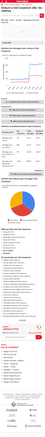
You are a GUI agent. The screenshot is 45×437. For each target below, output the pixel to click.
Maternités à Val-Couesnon (13, 300)
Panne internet (10, 354)
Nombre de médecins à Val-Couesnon (17, 276)
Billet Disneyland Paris (13, 373)
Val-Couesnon (27, 5)
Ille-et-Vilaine (15, 5)
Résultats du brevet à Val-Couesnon (16, 305)
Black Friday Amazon (12, 379)
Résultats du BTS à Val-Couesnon (15, 308)
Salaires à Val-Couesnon (11, 260)
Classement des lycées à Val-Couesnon (17, 292)
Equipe (18, 394)
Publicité (34, 394)
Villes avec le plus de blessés (23, 116)
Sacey (12, 20)
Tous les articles (9, 396)
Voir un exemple (35, 333)
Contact (40, 394)
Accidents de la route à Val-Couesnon (23, 102)
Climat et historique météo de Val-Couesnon (19, 284)
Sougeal (19, 20)
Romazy (6, 248)
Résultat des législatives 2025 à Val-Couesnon (19, 316)
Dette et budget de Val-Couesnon (15, 281)
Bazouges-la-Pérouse (31, 20)
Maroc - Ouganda (11, 364)
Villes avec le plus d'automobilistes (27, 174)
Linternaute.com (10, 333)
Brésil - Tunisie (9, 367)
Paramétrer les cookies (12, 398)
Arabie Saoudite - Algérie (14, 361)
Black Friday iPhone (12, 376)
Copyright (22, 320)
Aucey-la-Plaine (8, 243)
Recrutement (23, 396)
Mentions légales (25, 398)
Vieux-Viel (4, 22)
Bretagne (6, 253)
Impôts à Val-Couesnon (11, 279)
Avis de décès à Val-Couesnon (13, 263)
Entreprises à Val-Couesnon (13, 311)
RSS (16, 396)
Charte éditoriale (25, 394)
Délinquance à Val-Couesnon (13, 268)
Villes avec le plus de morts (23, 121)
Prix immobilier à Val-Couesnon (14, 314)
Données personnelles (34, 396)
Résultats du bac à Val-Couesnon (15, 303)
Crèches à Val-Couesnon (12, 297)
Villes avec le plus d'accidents (23, 110)
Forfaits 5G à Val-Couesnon (12, 265)
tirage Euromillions (11, 382)
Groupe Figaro (35, 398)
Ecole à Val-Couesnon (11, 295)
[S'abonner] (22, 337)
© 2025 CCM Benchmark (22, 399)
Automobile (6, 43)
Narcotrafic (8, 358)
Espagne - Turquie (11, 370)
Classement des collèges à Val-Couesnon (18, 289)
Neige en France (10, 351)
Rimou (5, 245)
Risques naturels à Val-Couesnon (15, 273)
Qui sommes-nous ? (8, 394)
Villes (7, 5)
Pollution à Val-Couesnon (12, 271)
